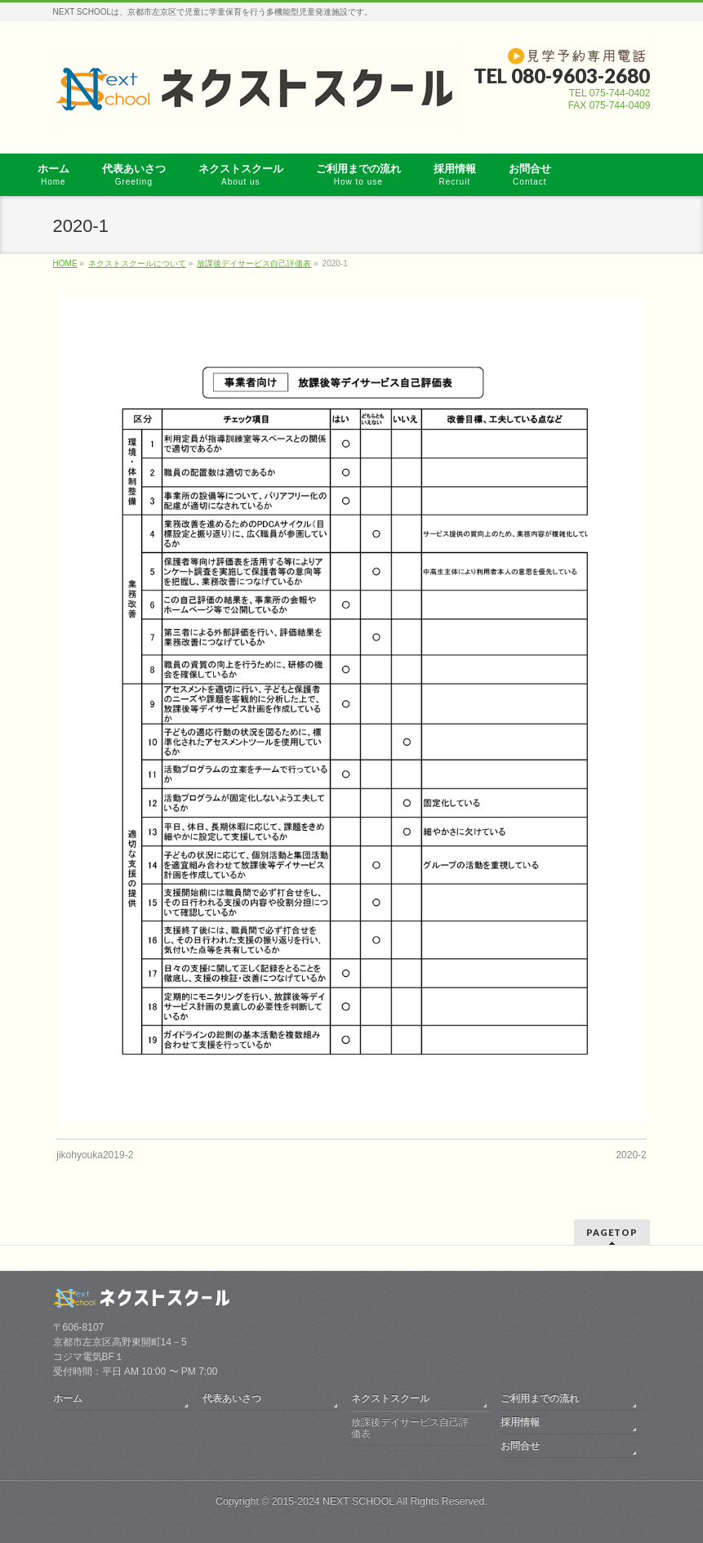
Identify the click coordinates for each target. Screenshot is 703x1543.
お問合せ (520, 1446)
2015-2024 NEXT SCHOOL (333, 1501)
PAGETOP (612, 1232)
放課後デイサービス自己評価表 (410, 1427)
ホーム (67, 1398)
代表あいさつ (231, 1398)
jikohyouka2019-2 (94, 1155)
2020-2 (631, 1155)
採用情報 (520, 1422)
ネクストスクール (390, 1398)
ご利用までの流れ (540, 1398)
